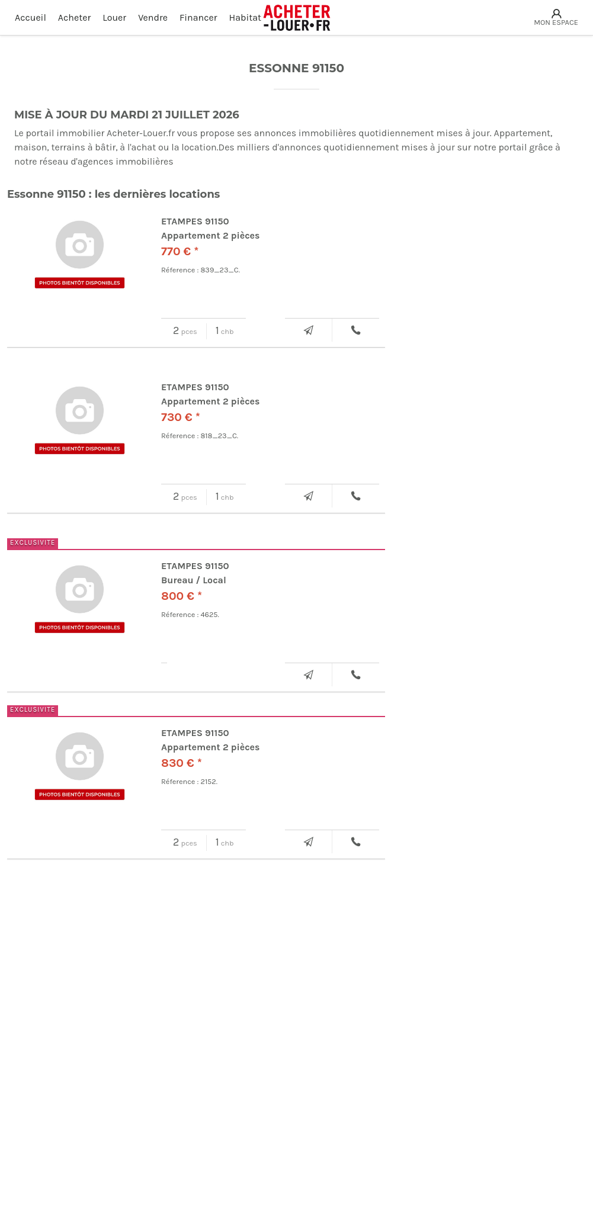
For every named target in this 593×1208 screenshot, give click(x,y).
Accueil (30, 17)
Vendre (153, 17)
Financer (198, 17)
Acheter (74, 17)
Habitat (245, 17)
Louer (114, 17)
